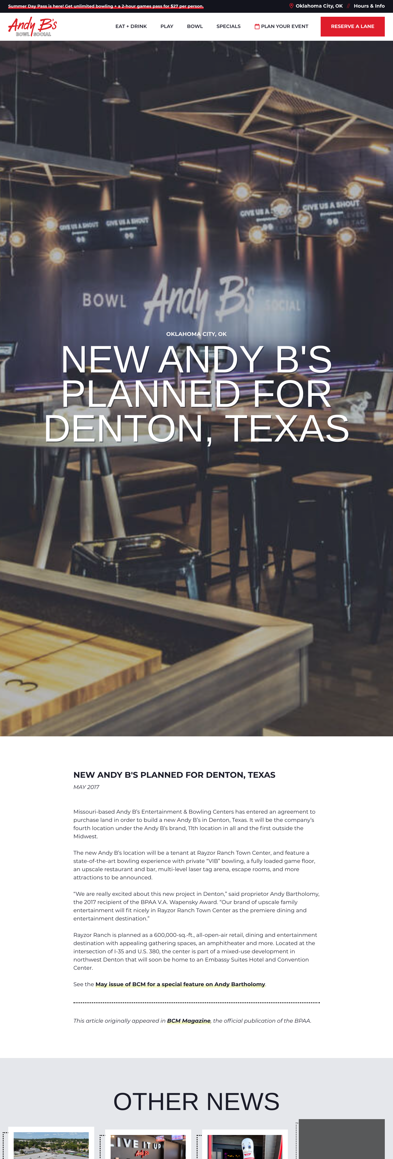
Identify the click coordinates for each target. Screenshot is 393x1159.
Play (166, 26)
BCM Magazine (189, 1021)
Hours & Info (369, 6)
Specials (228, 26)
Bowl (195, 26)
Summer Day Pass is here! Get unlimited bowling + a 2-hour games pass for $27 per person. (106, 6)
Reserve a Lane (352, 26)
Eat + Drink (131, 26)
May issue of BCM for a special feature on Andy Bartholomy (180, 984)
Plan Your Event (281, 26)
